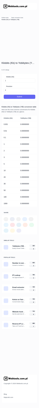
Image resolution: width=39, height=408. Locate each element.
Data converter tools (17, 17)
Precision (9, 86)
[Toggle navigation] (33, 6)
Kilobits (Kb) (10, 77)
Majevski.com (8, 397)
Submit (19, 97)
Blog (5, 394)
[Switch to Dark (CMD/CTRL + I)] (8, 389)
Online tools (5, 17)
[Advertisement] (19, 41)
